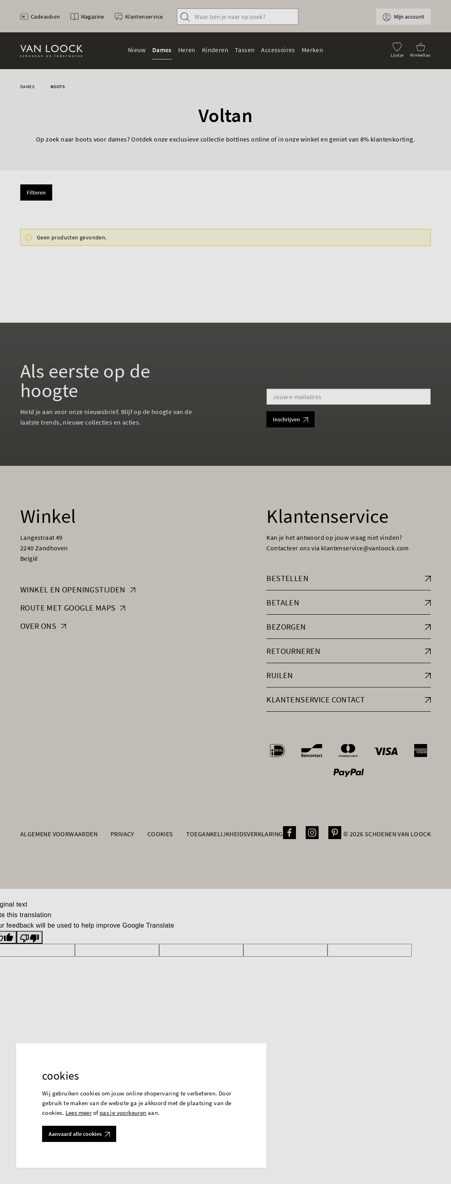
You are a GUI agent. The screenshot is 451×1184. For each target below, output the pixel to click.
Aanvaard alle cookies (79, 1133)
